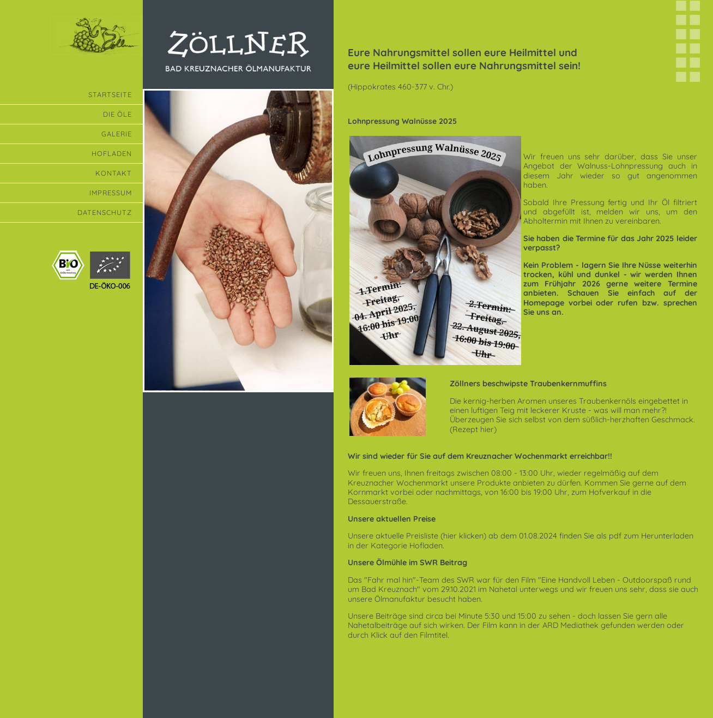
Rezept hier (473, 429)
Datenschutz (104, 212)
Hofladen (112, 153)
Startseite (110, 94)
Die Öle (117, 114)
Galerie (116, 133)
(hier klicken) (463, 536)
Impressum (110, 192)
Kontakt (113, 173)
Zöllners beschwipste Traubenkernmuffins (528, 383)
